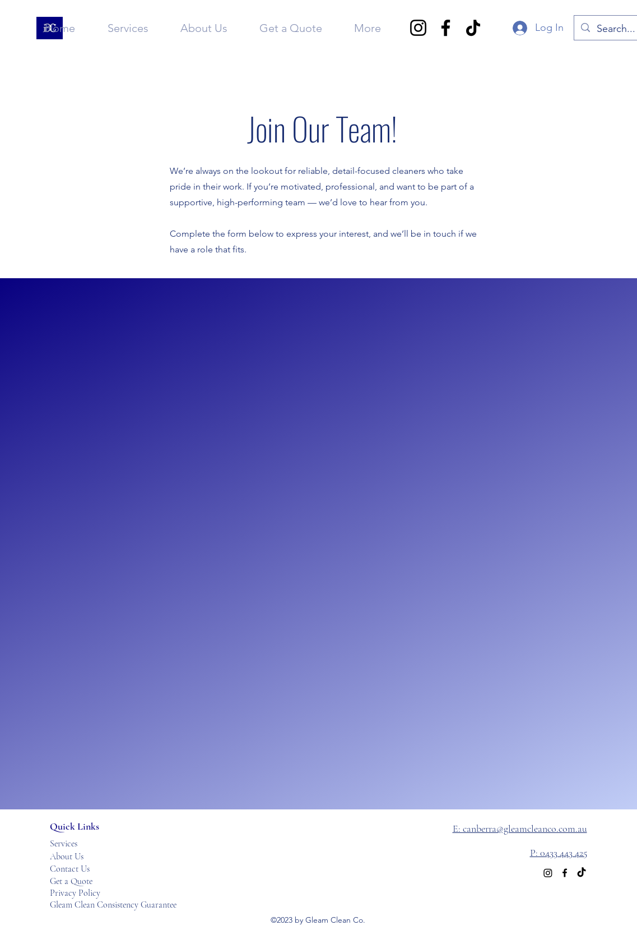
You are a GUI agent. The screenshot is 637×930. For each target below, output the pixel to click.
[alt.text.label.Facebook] (564, 872)
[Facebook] (446, 28)
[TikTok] (473, 28)
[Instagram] (418, 28)
